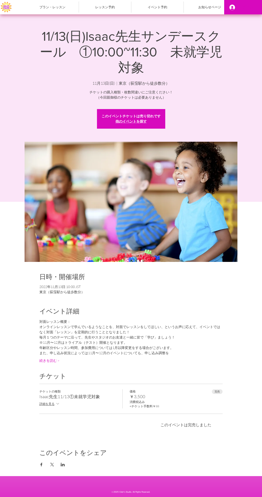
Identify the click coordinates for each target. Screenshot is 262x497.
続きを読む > (49, 360)
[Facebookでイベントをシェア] (41, 464)
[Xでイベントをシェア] (52, 464)
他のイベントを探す (131, 121)
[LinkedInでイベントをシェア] (63, 464)
